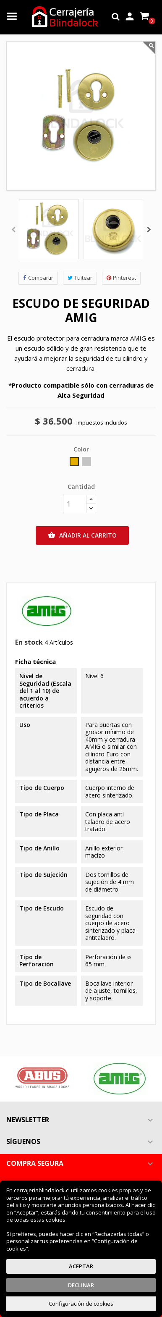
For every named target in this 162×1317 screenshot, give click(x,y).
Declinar (81, 1285)
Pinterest (121, 278)
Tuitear (80, 278)
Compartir (38, 278)
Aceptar (81, 1266)
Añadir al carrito (82, 535)
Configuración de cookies (81, 1303)
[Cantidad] (74, 504)
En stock (29, 642)
